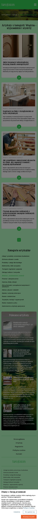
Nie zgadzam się (30, 512)
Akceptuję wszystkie (29, 517)
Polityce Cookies (28, 508)
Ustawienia (17, 512)
